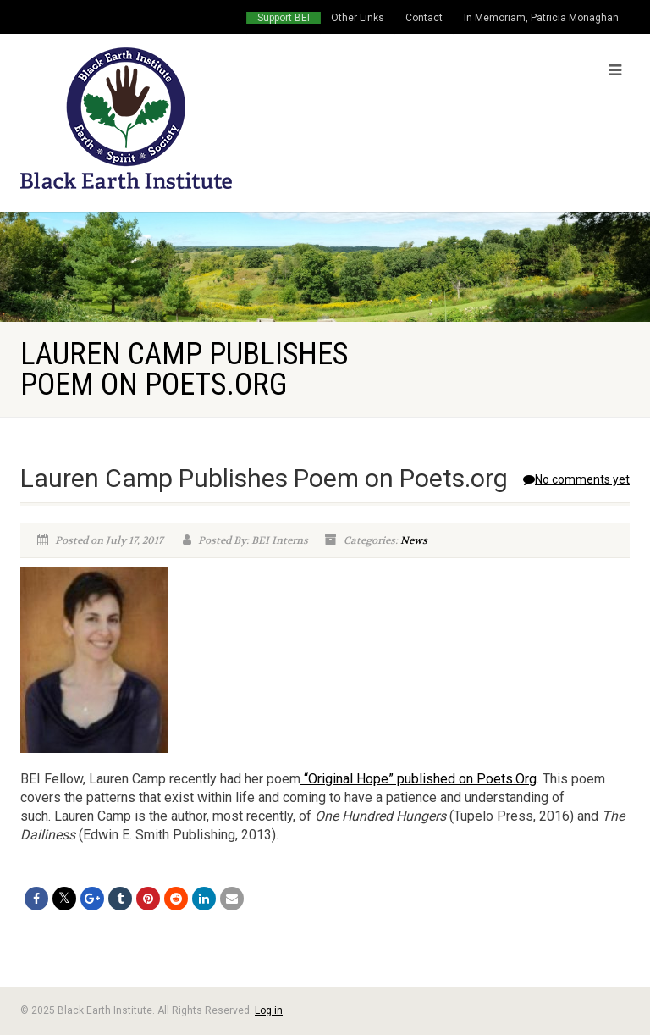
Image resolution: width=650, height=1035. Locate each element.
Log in (269, 1010)
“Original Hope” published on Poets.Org (418, 779)
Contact (424, 18)
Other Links (357, 18)
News (413, 540)
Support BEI (283, 18)
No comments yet (576, 479)
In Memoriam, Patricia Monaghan (541, 18)
